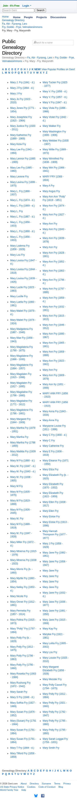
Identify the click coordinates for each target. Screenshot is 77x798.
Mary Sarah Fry (18, 691)
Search (40, 10)
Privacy (67, 783)
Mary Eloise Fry (51, 516)
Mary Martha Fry (19, 437)
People (28, 17)
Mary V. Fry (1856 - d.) (55, 91)
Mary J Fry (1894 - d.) (22, 88)
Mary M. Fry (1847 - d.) (23, 466)
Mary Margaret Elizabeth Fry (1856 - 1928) (54, 670)
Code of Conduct (46, 787)
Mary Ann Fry (50, 223)
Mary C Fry (49, 440)
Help (23, 790)
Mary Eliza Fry (51, 469)
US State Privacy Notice (12, 787)
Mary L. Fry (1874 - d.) (22, 200)
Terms (57, 783)
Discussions (58, 17)
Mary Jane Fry (51, 570)
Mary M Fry (16, 486)
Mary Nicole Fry (19, 596)
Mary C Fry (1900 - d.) (55, 434)
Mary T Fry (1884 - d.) (22, 747)
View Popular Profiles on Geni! (54, 69)
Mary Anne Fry (51, 420)
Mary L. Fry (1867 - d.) (22, 216)
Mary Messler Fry (52, 679)
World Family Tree (9, 790)
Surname (46, 783)
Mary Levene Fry (19, 176)
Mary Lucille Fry (19, 296)
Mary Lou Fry (17, 254)
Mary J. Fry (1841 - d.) (22, 82)
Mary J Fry (16, 93)
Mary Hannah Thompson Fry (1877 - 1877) (55, 535)
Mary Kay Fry (50, 628)
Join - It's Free (11, 5)
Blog (61, 787)
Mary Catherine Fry (53, 445)
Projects (41, 17)
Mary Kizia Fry (18, 144)
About (24, 783)
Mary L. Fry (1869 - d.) (22, 205)
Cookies (31, 787)
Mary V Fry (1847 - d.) (55, 102)
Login (25, 5)
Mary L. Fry (16, 211)
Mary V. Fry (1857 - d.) (55, 97)
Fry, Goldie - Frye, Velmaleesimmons (22, 27)
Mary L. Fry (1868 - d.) (22, 231)
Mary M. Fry (16, 518)
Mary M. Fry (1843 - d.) (23, 471)
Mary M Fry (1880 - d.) (22, 460)
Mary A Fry (48, 185)
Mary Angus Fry (51, 191)
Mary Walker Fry (52, 126)
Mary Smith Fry (51, 747)
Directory (34, 783)
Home (16, 17)
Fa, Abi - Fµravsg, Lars (39, 57)
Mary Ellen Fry (51, 510)
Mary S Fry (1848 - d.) (22, 697)
